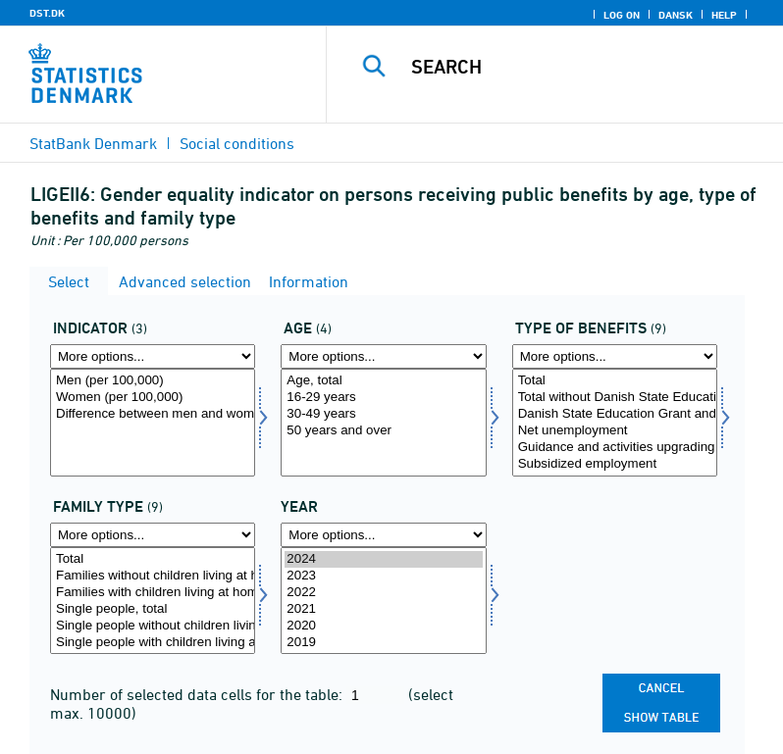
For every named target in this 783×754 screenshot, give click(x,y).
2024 (383, 559)
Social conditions (237, 143)
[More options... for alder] (383, 356)
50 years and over (383, 431)
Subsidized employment (614, 464)
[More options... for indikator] (152, 356)
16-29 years (383, 397)
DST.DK (47, 13)
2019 (383, 642)
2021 (383, 609)
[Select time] (383, 601)
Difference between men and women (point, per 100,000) (152, 414)
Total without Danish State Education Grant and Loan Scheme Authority (614, 397)
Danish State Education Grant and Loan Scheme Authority (614, 414)
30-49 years (383, 414)
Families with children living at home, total (152, 592)
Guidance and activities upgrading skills (614, 447)
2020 (383, 626)
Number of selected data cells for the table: (198, 694)
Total (614, 381)
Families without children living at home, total (152, 576)
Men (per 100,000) (152, 381)
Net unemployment (614, 431)
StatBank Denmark (93, 143)
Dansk (675, 15)
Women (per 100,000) (152, 397)
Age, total (383, 381)
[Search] (583, 66)
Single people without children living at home (152, 626)
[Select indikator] (152, 423)
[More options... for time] (383, 535)
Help (724, 15)
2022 (383, 592)
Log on (621, 15)
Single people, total (152, 609)
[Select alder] (383, 423)
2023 (383, 576)
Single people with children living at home (152, 642)
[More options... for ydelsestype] (614, 356)
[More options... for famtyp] (152, 535)
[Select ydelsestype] (614, 423)
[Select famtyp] (152, 601)
